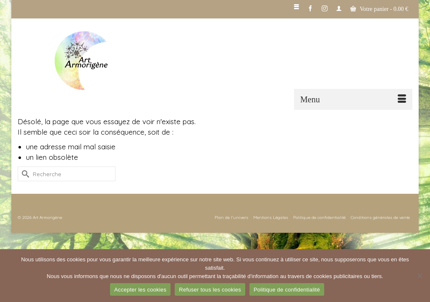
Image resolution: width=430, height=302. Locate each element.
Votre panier (379, 8)
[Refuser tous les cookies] (419, 275)
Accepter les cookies (140, 289)
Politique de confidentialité (287, 289)
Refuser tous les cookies (210, 289)
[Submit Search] (24, 174)
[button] (401, 61)
